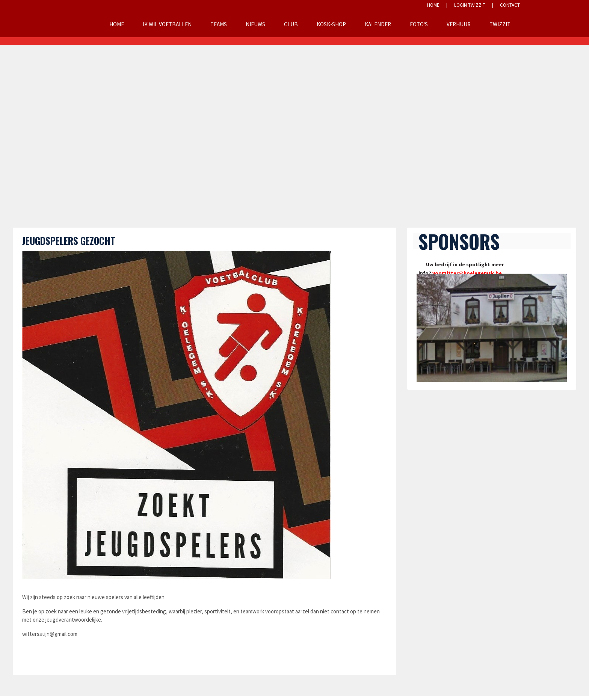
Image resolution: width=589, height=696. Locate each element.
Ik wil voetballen (167, 24)
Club (291, 24)
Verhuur (459, 24)
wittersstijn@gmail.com (49, 633)
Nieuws (255, 24)
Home (116, 24)
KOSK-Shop (331, 24)
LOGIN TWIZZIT (469, 5)
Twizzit (499, 24)
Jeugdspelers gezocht (68, 241)
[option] (492, 328)
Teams (218, 24)
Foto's (419, 24)
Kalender (378, 24)
